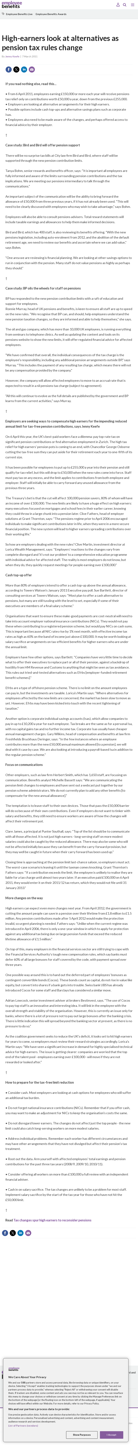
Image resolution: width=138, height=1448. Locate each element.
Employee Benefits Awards (51, 14)
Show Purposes (82, 1434)
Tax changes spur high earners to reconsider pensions (52, 1220)
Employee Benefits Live (19, 14)
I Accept (111, 1434)
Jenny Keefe (12, 56)
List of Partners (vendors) (23, 1425)
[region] (66, 1400)
